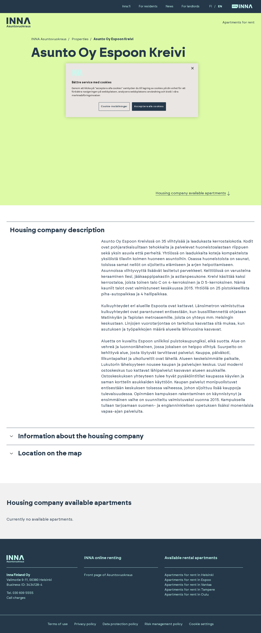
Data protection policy (120, 624)
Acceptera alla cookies (149, 106)
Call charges (16, 597)
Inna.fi (126, 6)
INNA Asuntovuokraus (48, 39)
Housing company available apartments (191, 193)
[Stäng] (192, 68)
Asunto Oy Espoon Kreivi (113, 39)
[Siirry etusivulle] (19, 25)
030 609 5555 (23, 593)
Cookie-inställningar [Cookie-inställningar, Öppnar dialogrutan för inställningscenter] (114, 106)
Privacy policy (85, 624)
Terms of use (58, 624)
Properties (79, 39)
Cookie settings (201, 624)
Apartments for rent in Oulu (187, 594)
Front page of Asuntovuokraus (108, 575)
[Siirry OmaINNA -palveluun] (242, 6)
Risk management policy (163, 624)
